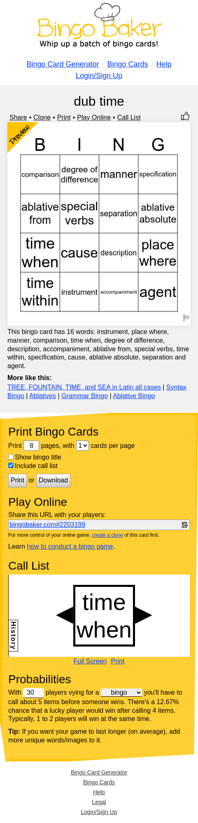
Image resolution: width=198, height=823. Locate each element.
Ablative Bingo (134, 395)
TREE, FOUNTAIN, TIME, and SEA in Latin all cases (84, 387)
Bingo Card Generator (62, 64)
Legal (99, 802)
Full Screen (90, 661)
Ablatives (42, 395)
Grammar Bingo (84, 395)
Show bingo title (34, 457)
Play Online (94, 117)
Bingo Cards (127, 64)
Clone (42, 117)
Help (164, 64)
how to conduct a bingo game (70, 546)
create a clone (107, 535)
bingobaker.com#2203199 (47, 524)
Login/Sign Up (99, 76)
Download (53, 480)
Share (18, 117)
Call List (129, 117)
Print (64, 117)
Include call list (33, 465)
